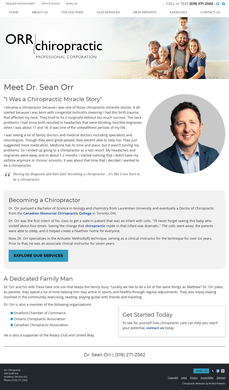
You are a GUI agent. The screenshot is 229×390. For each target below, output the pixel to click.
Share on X (213, 371)
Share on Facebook (218, 371)
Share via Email (223, 371)
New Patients (144, 12)
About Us (40, 12)
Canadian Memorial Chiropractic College (57, 213)
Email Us (71, 4)
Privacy (193, 377)
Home (14, 12)
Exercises (178, 12)
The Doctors (72, 12)
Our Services (108, 12)
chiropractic (95, 226)
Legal (184, 377)
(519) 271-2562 (201, 4)
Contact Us (210, 12)
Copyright (173, 377)
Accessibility (207, 377)
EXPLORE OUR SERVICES (38, 256)
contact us (155, 328)
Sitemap (221, 377)
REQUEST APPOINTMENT (20, 4)
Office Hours (51, 4)
